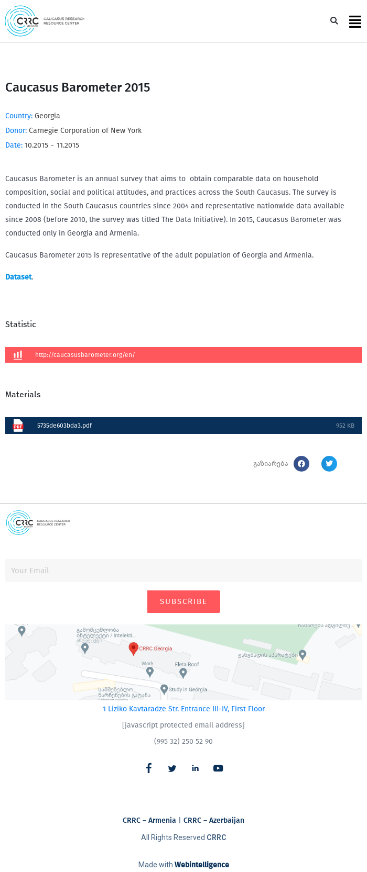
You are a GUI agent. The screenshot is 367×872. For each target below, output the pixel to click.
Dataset (18, 277)
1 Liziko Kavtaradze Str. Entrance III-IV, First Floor (184, 709)
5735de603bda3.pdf (64, 425)
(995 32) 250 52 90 (183, 741)
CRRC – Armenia (149, 820)
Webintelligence (202, 864)
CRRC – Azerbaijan (213, 820)
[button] (334, 21)
